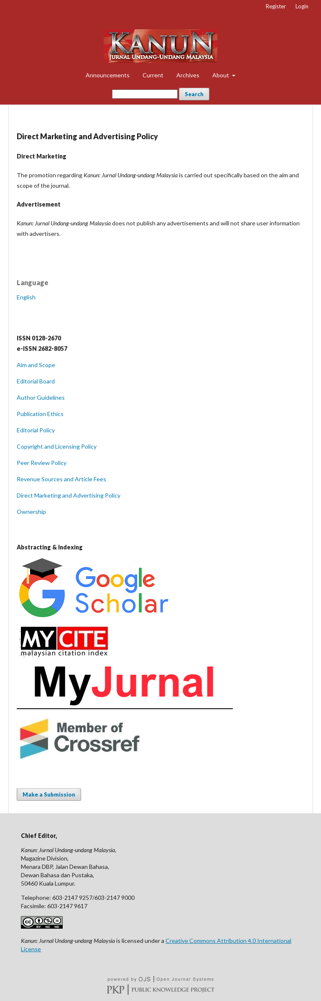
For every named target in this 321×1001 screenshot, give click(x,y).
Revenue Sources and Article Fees (61, 479)
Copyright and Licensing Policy (57, 446)
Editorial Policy (36, 430)
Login (302, 6)
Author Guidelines (41, 397)
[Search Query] (145, 94)
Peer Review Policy (41, 462)
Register (276, 6)
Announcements (108, 75)
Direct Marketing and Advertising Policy (68, 495)
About (221, 75)
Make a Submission (49, 794)
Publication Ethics (40, 413)
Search (194, 94)
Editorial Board (36, 381)
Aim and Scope (36, 364)
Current (153, 75)
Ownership (31, 511)
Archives (187, 75)
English (26, 297)
